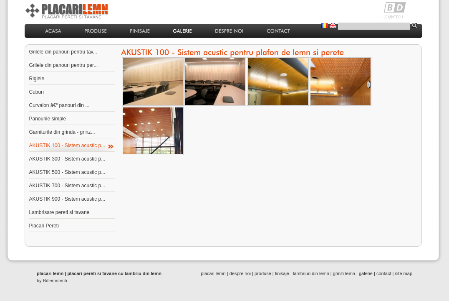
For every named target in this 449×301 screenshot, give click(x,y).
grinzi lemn (344, 273)
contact (383, 273)
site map (403, 273)
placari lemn (213, 273)
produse (263, 273)
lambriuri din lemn (311, 273)
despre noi (240, 273)
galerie (366, 273)
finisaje (282, 273)
